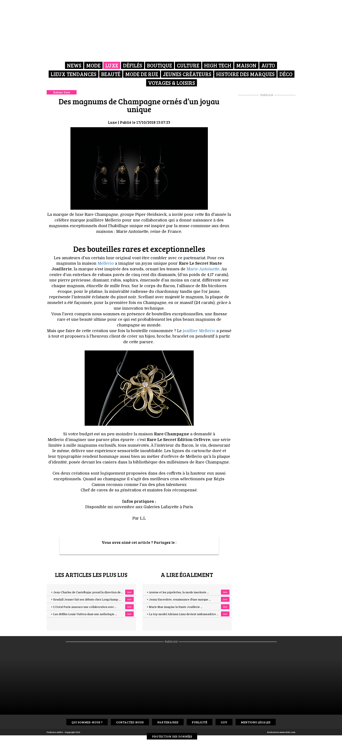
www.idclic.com (287, 732)
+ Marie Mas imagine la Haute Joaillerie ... (174, 607)
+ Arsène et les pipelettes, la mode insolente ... (178, 592)
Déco (285, 74)
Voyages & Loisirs (171, 82)
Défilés (132, 65)
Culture (188, 65)
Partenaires (167, 722)
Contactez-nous (130, 722)
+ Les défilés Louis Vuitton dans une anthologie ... (84, 614)
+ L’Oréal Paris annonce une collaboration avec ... (84, 607)
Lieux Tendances (73, 74)
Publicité (199, 722)
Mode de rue (141, 74)
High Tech (217, 65)
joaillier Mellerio (199, 331)
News (74, 65)
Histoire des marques (245, 74)
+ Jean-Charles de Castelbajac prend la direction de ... (87, 592)
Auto (268, 65)
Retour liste (61, 92)
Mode (93, 65)
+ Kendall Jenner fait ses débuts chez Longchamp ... (86, 599)
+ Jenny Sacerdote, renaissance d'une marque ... (179, 599)
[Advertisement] (266, 162)
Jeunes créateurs (187, 74)
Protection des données (172, 736)
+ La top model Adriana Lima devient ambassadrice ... (183, 614)
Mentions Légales (256, 722)
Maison (246, 65)
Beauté (110, 74)
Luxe (111, 65)
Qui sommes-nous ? (87, 722)
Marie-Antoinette (202, 269)
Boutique (159, 65)
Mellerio (105, 263)
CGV (224, 722)
